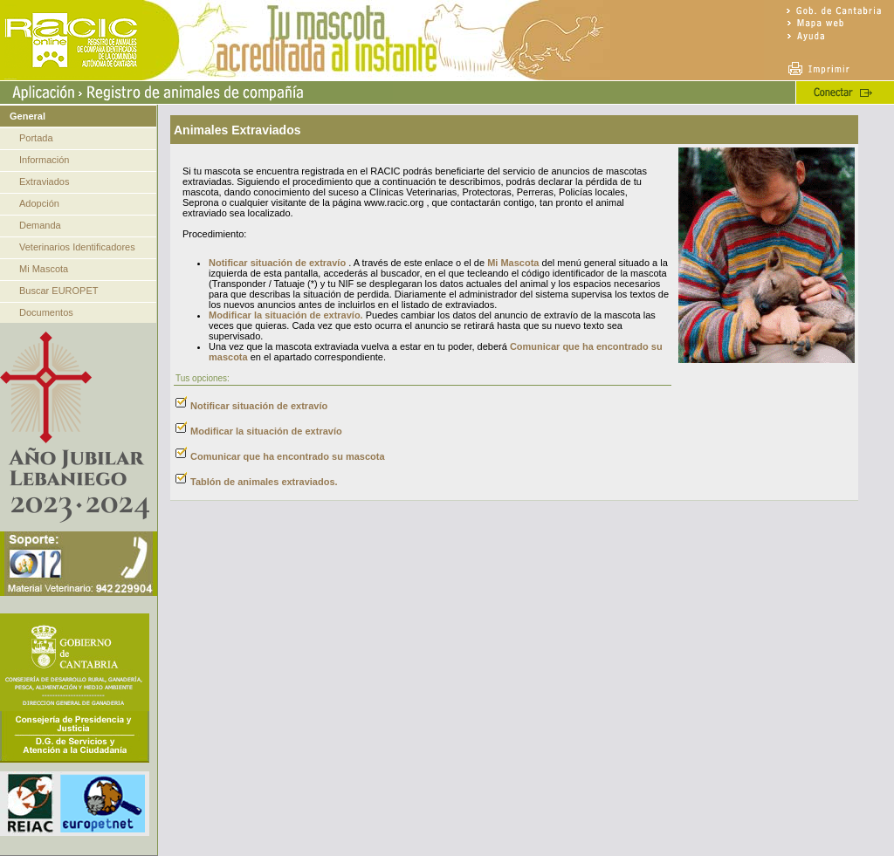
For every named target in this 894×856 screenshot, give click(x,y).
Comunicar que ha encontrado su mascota (287, 456)
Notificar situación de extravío (277, 262)
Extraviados (44, 181)
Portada (36, 138)
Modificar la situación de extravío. (286, 315)
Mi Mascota (43, 269)
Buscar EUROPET (58, 290)
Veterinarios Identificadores (77, 247)
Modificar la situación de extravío (266, 431)
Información (44, 159)
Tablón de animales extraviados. (264, 481)
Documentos (46, 312)
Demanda (40, 225)
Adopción (39, 203)
